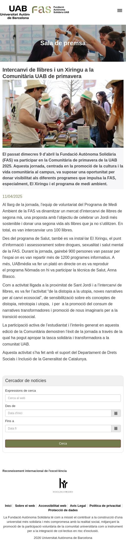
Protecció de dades (63, 510)
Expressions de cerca (20, 390)
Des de (10, 406)
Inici (8, 506)
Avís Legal (78, 506)
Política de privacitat (105, 506)
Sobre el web (25, 506)
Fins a (9, 421)
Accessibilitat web (52, 506)
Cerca (63, 443)
